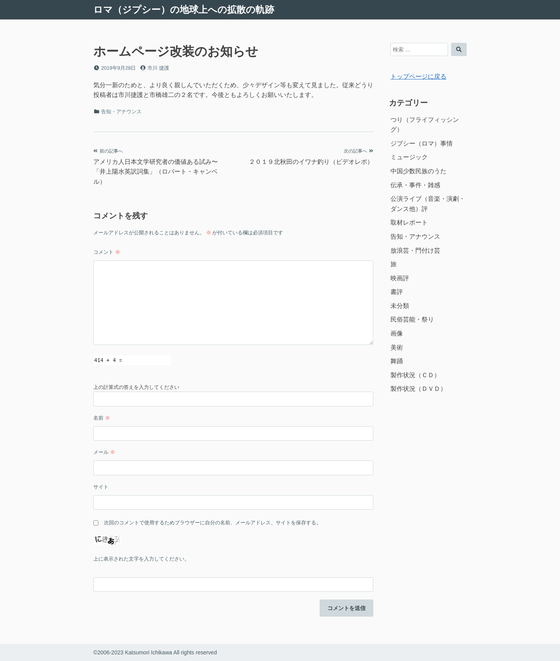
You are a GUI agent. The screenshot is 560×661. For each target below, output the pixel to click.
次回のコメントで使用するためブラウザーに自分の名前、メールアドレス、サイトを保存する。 (212, 523)
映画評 (399, 278)
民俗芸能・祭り (412, 319)
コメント (106, 252)
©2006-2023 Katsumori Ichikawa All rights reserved (155, 652)
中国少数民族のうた (418, 171)
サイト (100, 487)
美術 (396, 347)
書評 (396, 291)
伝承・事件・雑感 (415, 185)
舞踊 (396, 361)
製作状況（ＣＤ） (415, 375)
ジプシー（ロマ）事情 (421, 143)
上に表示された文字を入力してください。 (141, 559)
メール (104, 452)
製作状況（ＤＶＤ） (418, 388)
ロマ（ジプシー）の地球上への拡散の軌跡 (183, 9)
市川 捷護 (158, 68)
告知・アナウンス (121, 111)
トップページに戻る (418, 76)
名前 (101, 418)
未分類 (399, 305)
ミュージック (409, 157)
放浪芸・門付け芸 (415, 250)
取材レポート (409, 222)
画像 (396, 333)
